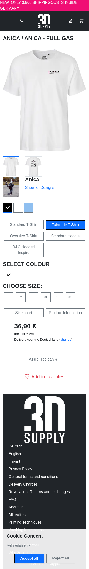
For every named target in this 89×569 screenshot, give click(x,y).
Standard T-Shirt (23, 225)
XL (46, 297)
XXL (58, 297)
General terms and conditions (33, 477)
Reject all (60, 558)
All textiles (17, 515)
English (15, 454)
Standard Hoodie (65, 236)
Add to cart (44, 359)
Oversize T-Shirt (23, 236)
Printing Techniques (25, 522)
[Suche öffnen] (22, 20)
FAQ (12, 499)
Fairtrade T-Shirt (65, 225)
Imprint (14, 461)
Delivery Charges (23, 484)
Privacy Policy (20, 469)
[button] (81, 21)
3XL (70, 297)
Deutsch (16, 446)
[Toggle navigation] (10, 20)
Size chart (23, 313)
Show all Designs (39, 187)
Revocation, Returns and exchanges (39, 492)
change (66, 339)
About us (16, 507)
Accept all (29, 558)
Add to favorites (44, 376)
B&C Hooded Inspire (24, 250)
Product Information (65, 313)
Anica (12, 38)
